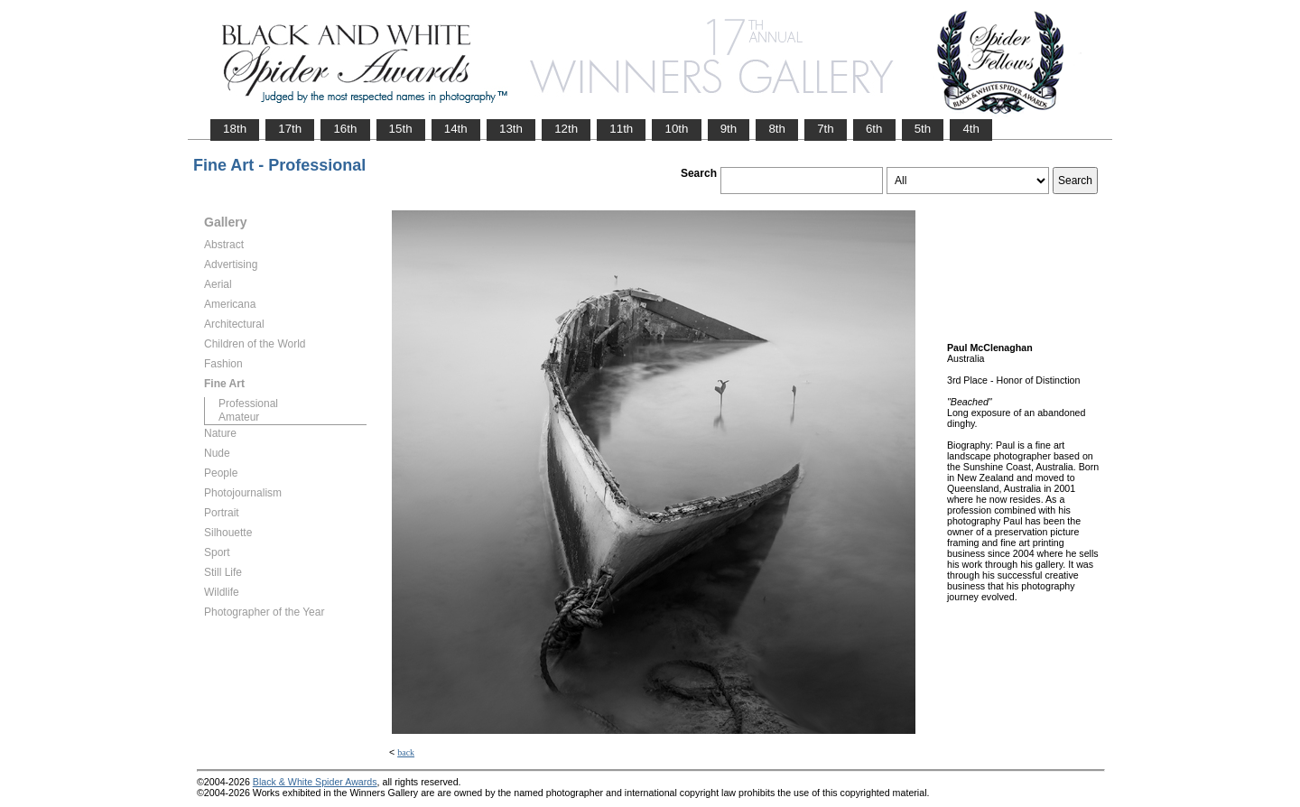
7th (825, 128)
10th (676, 128)
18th (234, 128)
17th (289, 128)
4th (970, 128)
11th (621, 128)
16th (345, 128)
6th (874, 128)
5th (923, 128)
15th (400, 128)
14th (456, 128)
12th (566, 128)
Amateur (238, 417)
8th (776, 128)
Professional (248, 403)
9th (729, 128)
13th (511, 128)
